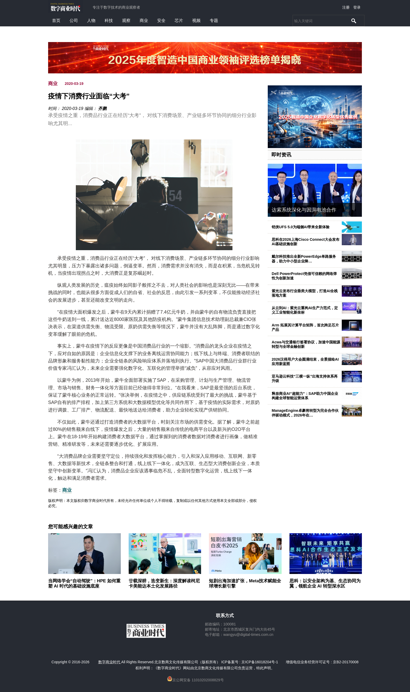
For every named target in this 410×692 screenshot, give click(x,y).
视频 (196, 20)
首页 (56, 20)
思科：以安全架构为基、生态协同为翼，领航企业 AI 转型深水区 (325, 583)
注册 (346, 7)
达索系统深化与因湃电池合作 (304, 210)
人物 (91, 20)
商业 (144, 20)
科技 (109, 20)
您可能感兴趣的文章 (70, 526)
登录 (357, 7)
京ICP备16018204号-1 (259, 662)
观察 (126, 20)
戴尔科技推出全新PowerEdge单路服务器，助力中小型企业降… (304, 258)
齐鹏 (102, 108)
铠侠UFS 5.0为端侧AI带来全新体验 (300, 227)
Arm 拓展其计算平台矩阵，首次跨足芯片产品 (305, 327)
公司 (74, 20)
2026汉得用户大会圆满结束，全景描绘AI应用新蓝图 (305, 361)
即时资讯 (281, 154)
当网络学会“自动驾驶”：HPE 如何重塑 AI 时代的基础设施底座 (84, 583)
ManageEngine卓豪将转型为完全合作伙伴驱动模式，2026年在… (305, 412)
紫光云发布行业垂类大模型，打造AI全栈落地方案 (305, 293)
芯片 (179, 20)
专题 (214, 20)
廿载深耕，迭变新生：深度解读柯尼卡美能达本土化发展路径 (164, 583)
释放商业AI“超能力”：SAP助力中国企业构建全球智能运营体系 (305, 395)
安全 (161, 20)
